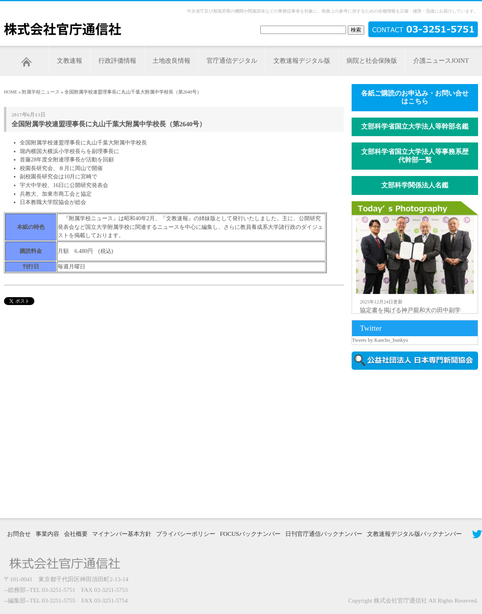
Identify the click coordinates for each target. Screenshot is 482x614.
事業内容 (47, 534)
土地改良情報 (171, 60)
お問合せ (19, 534)
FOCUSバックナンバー (250, 534)
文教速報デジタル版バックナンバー (414, 534)
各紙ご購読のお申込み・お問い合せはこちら (415, 97)
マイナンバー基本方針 (121, 534)
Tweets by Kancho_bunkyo (380, 340)
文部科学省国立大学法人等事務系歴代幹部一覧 (415, 156)
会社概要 (76, 534)
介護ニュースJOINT (441, 60)
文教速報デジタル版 (301, 60)
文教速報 (69, 60)
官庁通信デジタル (232, 60)
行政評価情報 (117, 60)
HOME (10, 92)
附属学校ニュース (41, 92)
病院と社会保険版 (371, 60)
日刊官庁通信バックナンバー (323, 534)
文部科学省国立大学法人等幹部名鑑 (415, 126)
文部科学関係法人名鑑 (414, 185)
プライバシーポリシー (185, 534)
